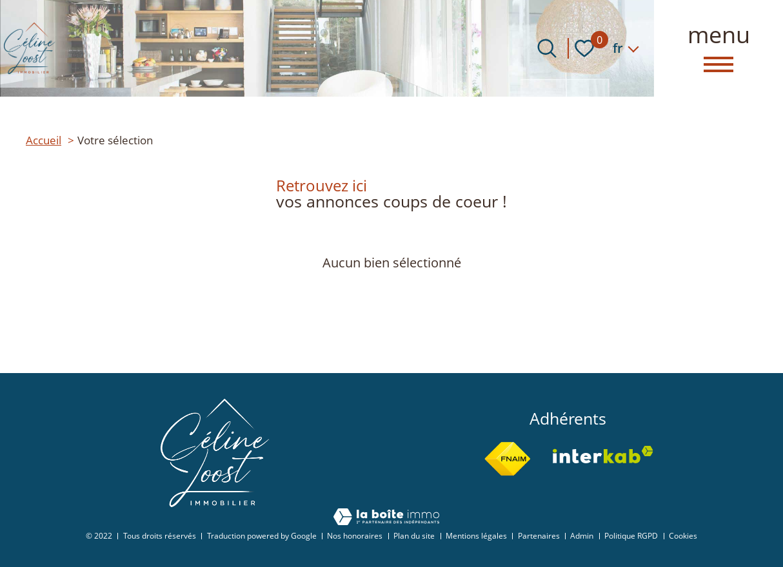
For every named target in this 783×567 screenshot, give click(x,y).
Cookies (683, 535)
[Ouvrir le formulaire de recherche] (547, 48)
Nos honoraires (354, 535)
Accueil (43, 140)
